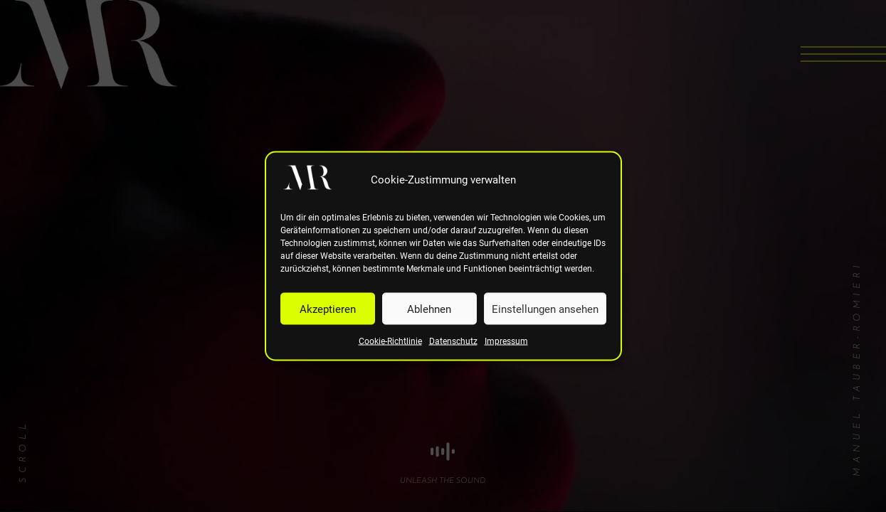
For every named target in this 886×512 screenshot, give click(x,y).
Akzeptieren (328, 308)
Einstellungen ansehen (545, 308)
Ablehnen (429, 308)
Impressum (506, 341)
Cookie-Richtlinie (390, 341)
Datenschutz (453, 341)
